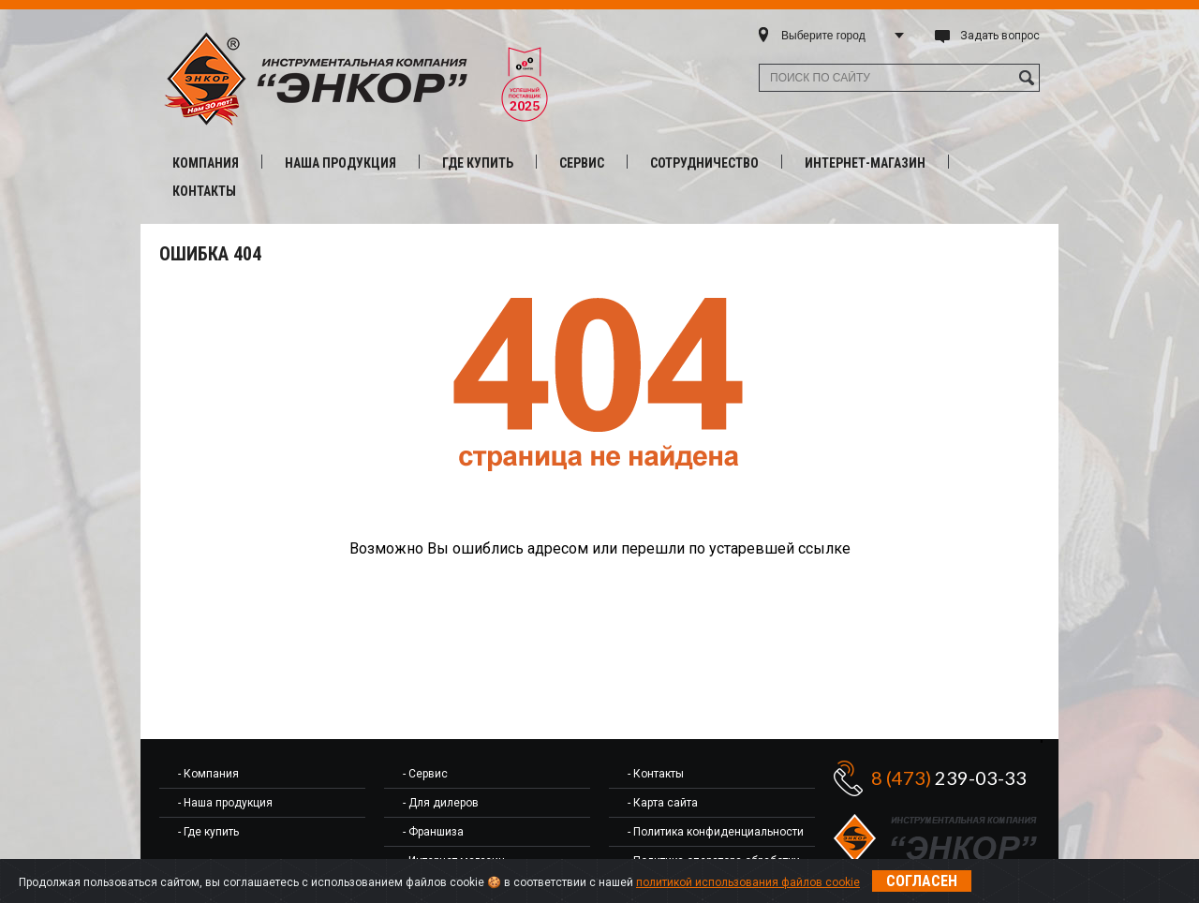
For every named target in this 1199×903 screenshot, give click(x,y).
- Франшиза (433, 831)
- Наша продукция (225, 802)
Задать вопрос (1000, 35)
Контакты (204, 191)
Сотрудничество (704, 162)
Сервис (581, 162)
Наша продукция (340, 162)
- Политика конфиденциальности (716, 831)
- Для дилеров (441, 802)
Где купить (477, 162)
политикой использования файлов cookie (748, 882)
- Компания (208, 773)
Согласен (921, 881)
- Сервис (425, 773)
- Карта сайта (663, 802)
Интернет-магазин (865, 162)
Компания (205, 162)
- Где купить (208, 831)
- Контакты (656, 773)
